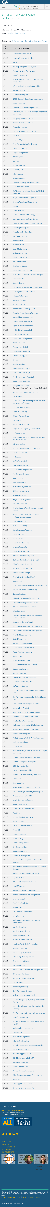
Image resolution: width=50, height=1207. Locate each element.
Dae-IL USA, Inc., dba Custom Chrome (26, 712)
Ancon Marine (17, 1032)
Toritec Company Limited (22, 952)
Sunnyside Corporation (21, 385)
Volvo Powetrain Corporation (23, 564)
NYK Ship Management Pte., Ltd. (24, 66)
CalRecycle (11, 1197)
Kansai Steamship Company (22, 270)
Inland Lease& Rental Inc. (22, 660)
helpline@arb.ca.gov (18, 1110)
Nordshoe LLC (18, 478)
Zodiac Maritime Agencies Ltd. (23, 1088)
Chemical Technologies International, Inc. (27, 223)
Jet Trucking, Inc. (19, 433)
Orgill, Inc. (16, 813)
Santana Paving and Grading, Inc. (24, 762)
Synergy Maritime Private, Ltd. (24, 71)
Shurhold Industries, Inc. (22, 931)
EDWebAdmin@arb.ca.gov (16, 33)
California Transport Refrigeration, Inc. (26, 598)
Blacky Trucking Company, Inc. (23, 652)
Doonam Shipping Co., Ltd (22, 1054)
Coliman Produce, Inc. (20, 1066)
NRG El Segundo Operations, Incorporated (28, 99)
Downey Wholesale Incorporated (24, 890)
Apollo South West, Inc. (21, 551)
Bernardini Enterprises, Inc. (22, 940)
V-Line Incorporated (20, 834)
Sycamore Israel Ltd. (20, 482)
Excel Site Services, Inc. (21, 249)
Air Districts (6, 1149)
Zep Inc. (15, 360)
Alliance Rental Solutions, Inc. (23, 809)
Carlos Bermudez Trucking (22, 530)
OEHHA (31, 1197)
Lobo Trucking (18, 174)
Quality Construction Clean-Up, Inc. (25, 219)
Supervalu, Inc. (18, 783)
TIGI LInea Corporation (21, 187)
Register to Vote (8, 1152)
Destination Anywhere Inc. (22, 487)
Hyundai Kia (17, 1079)
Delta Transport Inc (20, 495)
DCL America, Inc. (19, 444)
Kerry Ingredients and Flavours (24, 291)
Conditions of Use (8, 1147)
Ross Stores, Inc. (18, 245)
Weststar (16, 62)
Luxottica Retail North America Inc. (25, 944)
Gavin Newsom (10, 1160)
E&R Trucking (17, 396)
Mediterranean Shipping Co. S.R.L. (25, 309)
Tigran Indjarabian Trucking (22, 770)
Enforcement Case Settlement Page (29, 41)
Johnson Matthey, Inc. (20, 296)
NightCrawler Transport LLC (23, 1028)
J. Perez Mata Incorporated (22, 338)
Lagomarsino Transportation (23, 326)
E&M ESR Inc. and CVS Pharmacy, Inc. (26, 716)
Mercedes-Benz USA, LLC (22, 935)
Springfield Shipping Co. (21, 368)
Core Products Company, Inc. (23, 721)
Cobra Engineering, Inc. (21, 227)
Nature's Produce (19, 594)
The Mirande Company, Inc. (22, 470)
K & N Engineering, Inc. (21, 766)
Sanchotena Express (20, 266)
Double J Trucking (19, 300)
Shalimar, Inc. (17, 907)
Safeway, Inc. (17, 135)
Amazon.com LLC (19, 899)
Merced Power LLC (19, 103)
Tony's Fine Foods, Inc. (21, 903)
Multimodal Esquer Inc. (21, 424)
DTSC (24, 1197)
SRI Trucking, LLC (19, 304)
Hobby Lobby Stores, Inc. (22, 381)
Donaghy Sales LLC (19, 90)
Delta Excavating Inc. (20, 804)
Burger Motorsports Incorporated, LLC (26, 787)
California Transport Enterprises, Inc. (26, 107)
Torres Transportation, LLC (22, 373)
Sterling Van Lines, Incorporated (24, 677)
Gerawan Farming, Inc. (20, 95)
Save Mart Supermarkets (22, 635)
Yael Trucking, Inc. (19, 927)
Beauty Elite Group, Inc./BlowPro (24, 577)
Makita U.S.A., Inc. (19, 343)
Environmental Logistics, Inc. (23, 321)
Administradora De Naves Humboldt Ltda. (28, 1045)
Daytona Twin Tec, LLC (21, 708)
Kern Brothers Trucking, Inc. (23, 682)
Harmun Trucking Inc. (20, 851)
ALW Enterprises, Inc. (20, 236)
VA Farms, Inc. (17, 746)
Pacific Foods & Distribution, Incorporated (28, 970)
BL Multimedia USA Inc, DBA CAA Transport (28, 274)
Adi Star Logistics (19, 165)
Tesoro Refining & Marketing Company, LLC (28, 791)
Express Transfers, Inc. (21, 669)
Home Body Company (20, 987)
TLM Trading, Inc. (19, 210)
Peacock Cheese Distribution (23, 58)
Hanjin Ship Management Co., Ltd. (25, 499)
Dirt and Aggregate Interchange (24, 978)
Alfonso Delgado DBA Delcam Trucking (26, 86)
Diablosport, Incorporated (22, 643)
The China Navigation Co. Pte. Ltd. (25, 131)
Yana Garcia (24, 1163)
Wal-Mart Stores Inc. (20, 504)
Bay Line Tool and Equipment (23, 1071)
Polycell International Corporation (25, 198)
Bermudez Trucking (20, 526)
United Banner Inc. (19, 639)
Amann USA (17, 779)
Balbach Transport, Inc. (21, 416)
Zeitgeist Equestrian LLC (21, 961)
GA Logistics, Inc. (18, 283)
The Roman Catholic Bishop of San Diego (27, 287)
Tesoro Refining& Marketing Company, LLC (28, 626)
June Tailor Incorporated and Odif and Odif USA (30, 585)
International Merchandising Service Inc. (27, 774)
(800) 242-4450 (6, 1110)
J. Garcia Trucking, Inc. (21, 1041)
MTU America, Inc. (19, 965)
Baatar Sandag (18, 838)
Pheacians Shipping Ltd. (21, 1049)
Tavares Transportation (21, 843)
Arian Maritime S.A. (19, 521)
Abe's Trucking (18, 982)
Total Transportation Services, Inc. (25, 144)
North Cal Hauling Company (23, 991)
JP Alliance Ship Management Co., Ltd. (26, 757)
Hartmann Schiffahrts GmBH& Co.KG (26, 560)
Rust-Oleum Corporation (22, 1037)
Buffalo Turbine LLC (20, 461)
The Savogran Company (21, 474)
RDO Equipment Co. (20, 148)
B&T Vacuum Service (20, 686)
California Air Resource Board (25, 6)
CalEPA (4, 1197)
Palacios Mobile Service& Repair (24, 607)
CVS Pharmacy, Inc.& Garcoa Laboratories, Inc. (29, 1013)
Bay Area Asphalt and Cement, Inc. (25, 202)
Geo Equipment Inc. (20, 847)
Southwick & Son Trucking (22, 568)
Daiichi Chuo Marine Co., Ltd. (23, 800)
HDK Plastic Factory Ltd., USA (23, 1058)
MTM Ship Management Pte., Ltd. (25, 882)
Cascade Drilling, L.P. (20, 356)
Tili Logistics (17, 457)
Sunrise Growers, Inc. (20, 948)
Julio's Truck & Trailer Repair (23, 648)
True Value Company (20, 452)
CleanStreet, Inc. (19, 279)
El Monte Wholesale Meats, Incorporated (27, 631)
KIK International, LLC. (21, 491)
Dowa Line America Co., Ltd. (22, 796)
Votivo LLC (16, 830)
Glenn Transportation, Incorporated (26, 392)
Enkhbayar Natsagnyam (21, 855)
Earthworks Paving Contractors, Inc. (25, 602)
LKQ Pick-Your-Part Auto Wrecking (25, 590)
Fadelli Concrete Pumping (22, 573)
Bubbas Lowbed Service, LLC (23, 123)
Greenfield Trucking (20, 412)
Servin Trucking (18, 821)
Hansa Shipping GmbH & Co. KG (24, 317)
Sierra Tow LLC (18, 538)
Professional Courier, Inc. (21, 351)
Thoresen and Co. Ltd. (20, 347)
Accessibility (6, 1142)
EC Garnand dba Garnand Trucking (25, 665)
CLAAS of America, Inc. (20, 465)
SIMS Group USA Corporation (23, 957)
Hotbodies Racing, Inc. (21, 1062)
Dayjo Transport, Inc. (20, 253)
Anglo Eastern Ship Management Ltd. (26, 182)
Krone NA (16, 206)
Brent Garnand (18, 656)
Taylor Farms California (21, 742)
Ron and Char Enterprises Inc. (23, 817)
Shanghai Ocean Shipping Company (25, 313)
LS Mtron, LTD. (18, 170)
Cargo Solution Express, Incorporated (26, 429)
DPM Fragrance (18, 157)
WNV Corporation (19, 178)
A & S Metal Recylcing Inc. (22, 407)
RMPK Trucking (18, 534)
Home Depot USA (19, 240)
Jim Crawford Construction (22, 912)
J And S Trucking (19, 886)
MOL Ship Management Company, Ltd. (26, 448)
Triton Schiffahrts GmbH (21, 543)
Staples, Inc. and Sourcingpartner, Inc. (26, 873)
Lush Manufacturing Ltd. (21, 734)
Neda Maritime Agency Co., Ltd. (24, 995)
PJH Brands (17, 420)
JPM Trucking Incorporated (23, 334)
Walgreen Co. (17, 581)
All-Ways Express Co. (20, 547)
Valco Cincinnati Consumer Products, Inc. (27, 1075)
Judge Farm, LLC (19, 140)
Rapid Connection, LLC (21, 257)
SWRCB (38, 1197)
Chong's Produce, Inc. (20, 75)
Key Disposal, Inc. (19, 877)
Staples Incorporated (20, 152)
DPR (18, 1197)
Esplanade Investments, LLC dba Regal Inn (28, 725)
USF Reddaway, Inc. (20, 673)
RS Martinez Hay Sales (21, 974)
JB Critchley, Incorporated (22, 330)
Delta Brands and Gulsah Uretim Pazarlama (28, 738)
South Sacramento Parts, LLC (23, 377)
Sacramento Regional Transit (23, 622)
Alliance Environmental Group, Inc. (25, 215)
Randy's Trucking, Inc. (20, 1017)
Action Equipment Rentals (22, 826)
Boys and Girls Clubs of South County (26, 729)
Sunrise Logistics (19, 364)
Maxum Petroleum (19, 262)
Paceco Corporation (20, 127)
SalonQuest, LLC (18, 611)
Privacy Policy (7, 1144)
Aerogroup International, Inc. (23, 118)
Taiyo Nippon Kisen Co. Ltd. (22, 1083)
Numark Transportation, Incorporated (26, 895)
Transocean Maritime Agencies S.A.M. (26, 704)
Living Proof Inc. (18, 916)
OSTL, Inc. (16, 161)
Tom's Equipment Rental (22, 54)
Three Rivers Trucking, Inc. (22, 232)
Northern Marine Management (23, 555)
